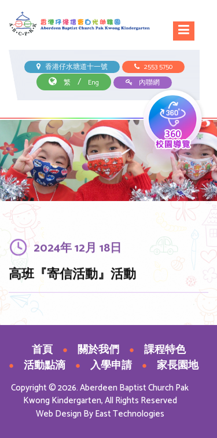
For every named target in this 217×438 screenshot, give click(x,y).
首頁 (42, 350)
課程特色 (165, 350)
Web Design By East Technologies (100, 414)
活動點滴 (44, 365)
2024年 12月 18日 (78, 249)
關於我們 (98, 350)
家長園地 (177, 365)
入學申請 (111, 365)
